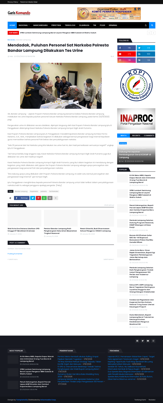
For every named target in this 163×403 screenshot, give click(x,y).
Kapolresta (34, 191)
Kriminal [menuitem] (113, 25)
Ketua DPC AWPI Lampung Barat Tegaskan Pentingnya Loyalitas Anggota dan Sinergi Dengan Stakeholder (142, 288)
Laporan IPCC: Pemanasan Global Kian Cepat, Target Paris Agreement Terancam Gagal (131, 357)
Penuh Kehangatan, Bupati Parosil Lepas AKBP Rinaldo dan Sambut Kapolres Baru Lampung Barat (142, 209)
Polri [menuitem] (102, 25)
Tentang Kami (140, 400)
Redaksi (152, 400)
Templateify (22, 400)
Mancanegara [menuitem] (40, 25)
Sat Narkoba (53, 191)
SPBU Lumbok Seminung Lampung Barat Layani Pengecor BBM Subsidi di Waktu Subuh (58, 33)
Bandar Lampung (23, 40)
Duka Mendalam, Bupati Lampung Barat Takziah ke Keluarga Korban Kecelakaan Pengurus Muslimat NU (142, 319)
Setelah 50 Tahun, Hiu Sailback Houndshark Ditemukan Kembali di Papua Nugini (127, 367)
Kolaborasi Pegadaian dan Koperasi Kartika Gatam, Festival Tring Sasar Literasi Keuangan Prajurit (142, 303)
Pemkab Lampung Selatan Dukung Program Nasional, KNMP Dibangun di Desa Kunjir (142, 223)
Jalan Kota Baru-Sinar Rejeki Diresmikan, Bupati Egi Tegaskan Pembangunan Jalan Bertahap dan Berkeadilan (142, 255)
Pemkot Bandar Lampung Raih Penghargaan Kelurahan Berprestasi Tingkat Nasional (60, 230)
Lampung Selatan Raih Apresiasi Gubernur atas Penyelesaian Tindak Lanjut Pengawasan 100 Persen (80, 380)
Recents (136, 135)
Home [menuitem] (12, 25)
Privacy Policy (13, 2)
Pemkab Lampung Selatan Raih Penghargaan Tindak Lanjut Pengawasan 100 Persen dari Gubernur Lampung (141, 272)
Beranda (11, 40)
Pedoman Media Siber (28, 2)
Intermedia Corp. (48, 400)
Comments (149, 135)
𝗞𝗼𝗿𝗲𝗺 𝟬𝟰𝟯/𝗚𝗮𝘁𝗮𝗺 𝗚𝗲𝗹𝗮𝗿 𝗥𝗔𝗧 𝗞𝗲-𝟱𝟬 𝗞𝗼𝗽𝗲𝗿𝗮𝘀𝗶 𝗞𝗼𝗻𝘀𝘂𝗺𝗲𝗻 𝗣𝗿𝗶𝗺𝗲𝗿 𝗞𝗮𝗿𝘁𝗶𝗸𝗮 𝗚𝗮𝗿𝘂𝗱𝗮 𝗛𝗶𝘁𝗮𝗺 (141, 239)
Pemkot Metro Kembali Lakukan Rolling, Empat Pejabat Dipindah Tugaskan (78, 357)
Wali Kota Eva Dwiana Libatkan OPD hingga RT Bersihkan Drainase (23, 229)
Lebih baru (13, 259)
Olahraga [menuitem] (84, 25)
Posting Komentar (15, 253)
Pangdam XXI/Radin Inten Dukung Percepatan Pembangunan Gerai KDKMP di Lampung (135, 153)
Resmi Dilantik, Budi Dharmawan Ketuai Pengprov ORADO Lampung (95, 229)
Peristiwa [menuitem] (56, 25)
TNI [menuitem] (94, 25)
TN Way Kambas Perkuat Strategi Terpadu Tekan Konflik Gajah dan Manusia (79, 362)
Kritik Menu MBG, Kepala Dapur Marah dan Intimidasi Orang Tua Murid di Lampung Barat (142, 179)
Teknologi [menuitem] (70, 25)
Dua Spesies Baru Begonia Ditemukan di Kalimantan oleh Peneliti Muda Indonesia (131, 372)
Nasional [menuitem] (23, 25)
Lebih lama (108, 259)
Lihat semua (109, 205)
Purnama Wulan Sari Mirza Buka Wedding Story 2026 (78, 375)
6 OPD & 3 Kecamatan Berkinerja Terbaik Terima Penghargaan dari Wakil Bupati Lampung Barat (79, 367)
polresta (44, 191)
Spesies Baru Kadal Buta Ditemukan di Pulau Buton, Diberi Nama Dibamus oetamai (130, 377)
